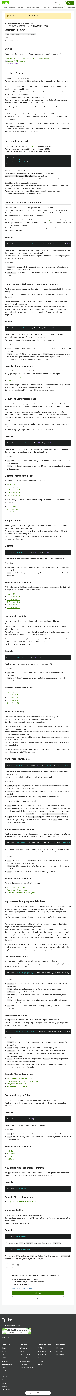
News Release (6, 1390)
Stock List (12, 7)
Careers (4, 1383)
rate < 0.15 (11, 484)
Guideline (5, 1358)
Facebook (41, 1358)
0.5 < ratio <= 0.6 (13, 700)
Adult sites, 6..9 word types (17, 890)
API (21, 1371)
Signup (70, 3)
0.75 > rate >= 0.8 (13, 506)
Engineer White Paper (27, 1368)
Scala (7, 34)
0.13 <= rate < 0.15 (13, 607)
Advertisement (6, 1371)
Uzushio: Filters (12, 63)
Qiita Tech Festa (25, 1361)
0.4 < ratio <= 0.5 (13, 703)
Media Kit (5, 1361)
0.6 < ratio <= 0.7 (13, 697)
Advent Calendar (25, 1358)
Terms (4, 1351)
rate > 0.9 (10, 512)
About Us (4, 1380)
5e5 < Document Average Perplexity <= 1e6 (22, 1081)
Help (3, 1368)
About (3, 1348)
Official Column (59, 7)
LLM (23, 34)
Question (21, 7)
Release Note (24, 1348)
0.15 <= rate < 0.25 (13, 487)
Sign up (38, 1293)
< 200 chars (11, 1159)
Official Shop (60, 1354)
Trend (5, 7)
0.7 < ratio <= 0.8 (13, 695)
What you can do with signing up (22, 1288)
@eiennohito (19, 23)
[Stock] (13, 1265)
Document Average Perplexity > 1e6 (20, 1078)
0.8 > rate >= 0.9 (12, 509)
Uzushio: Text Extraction (16, 61)
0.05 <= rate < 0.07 (13, 599)
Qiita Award (23, 1364)
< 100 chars (11, 1153)
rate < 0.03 (11, 594)
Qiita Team (59, 1348)
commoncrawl (30, 34)
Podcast (40, 1364)
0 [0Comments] (19, 1265)
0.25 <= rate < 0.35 (13, 490)
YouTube (41, 1361)
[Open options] (45, 1393)
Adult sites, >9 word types (16, 887)
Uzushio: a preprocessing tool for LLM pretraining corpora (28, 58)
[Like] (7, 1265)
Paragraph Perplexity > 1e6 (17, 1086)
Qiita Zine (59, 1351)
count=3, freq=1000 (14, 378)
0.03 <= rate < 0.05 (13, 596)
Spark (12, 34)
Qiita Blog (5, 1386)
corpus (18, 34)
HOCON (30, 146)
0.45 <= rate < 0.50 (13, 495)
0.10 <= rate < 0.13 (13, 604)
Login (62, 3)
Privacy (4, 1354)
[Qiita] (5, 2)
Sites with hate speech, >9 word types (21, 892)
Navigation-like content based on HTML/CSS (23, 1201)
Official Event (45, 7)
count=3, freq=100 (13, 380)
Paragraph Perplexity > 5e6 (17, 1084)
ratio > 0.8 (10, 692)
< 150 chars (11, 1156)
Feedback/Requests (8, 1364)
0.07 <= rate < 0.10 (13, 602)
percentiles (53, 220)
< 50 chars (10, 1151)
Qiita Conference (32, 7)
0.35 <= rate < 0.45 (13, 492)
